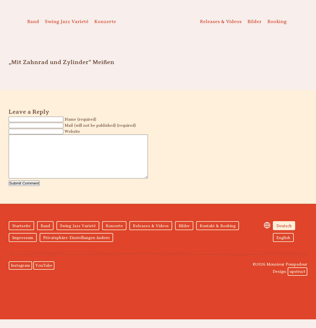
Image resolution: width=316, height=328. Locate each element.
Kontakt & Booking (218, 234)
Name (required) (80, 119)
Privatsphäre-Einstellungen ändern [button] (76, 246)
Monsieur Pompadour (156, 23)
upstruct (297, 280)
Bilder (254, 21)
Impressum (22, 246)
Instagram (20, 274)
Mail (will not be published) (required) (100, 125)
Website (72, 131)
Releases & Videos (221, 21)
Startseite (21, 234)
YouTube (43, 274)
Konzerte (105, 21)
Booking (277, 21)
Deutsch (284, 234)
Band (33, 21)
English (283, 246)
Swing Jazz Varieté (67, 21)
